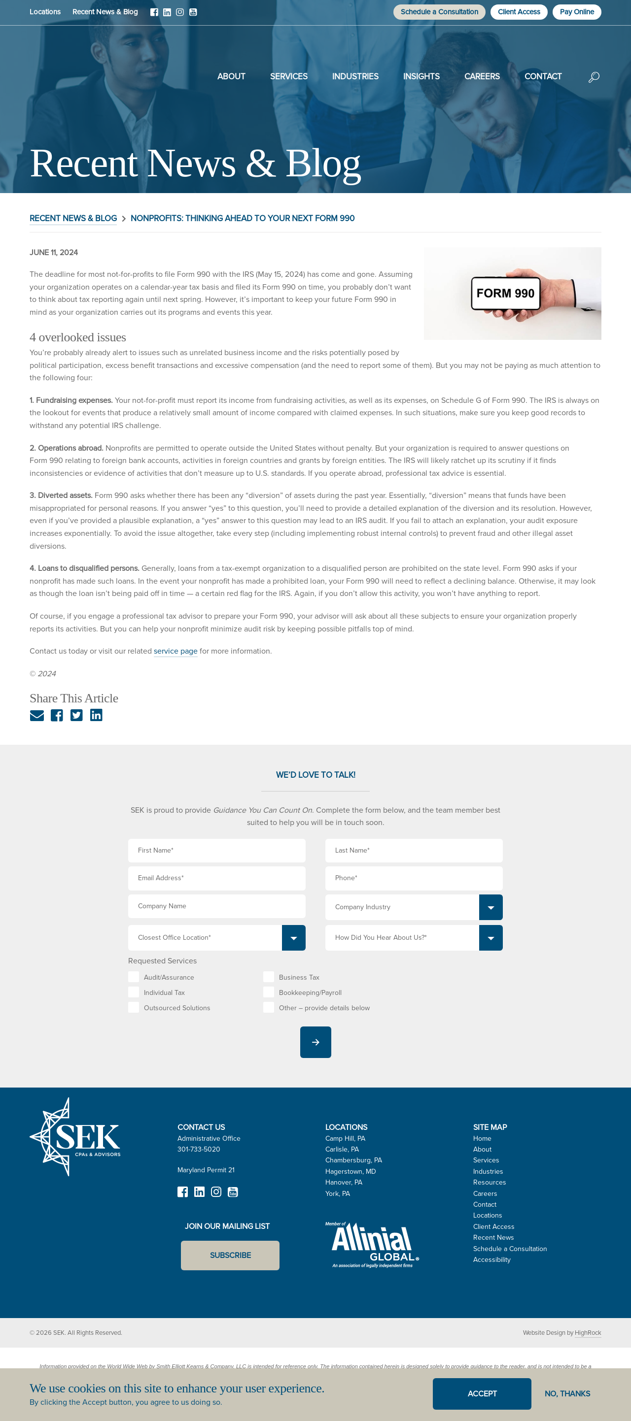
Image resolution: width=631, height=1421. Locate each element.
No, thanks (567, 1393)
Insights (421, 76)
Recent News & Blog (105, 11)
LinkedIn (167, 16)
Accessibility (492, 1260)
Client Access (519, 11)
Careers (482, 76)
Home (482, 1138)
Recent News (493, 1237)
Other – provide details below (324, 1008)
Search (594, 84)
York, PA (337, 1194)
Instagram (179, 16)
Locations (45, 11)
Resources (489, 1182)
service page (176, 651)
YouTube (192, 16)
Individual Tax (164, 993)
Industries (355, 76)
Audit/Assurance (169, 977)
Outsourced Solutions (177, 1008)
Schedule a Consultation (439, 11)
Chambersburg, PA (353, 1160)
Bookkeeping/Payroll (310, 993)
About (231, 76)
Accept (482, 1393)
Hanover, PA (343, 1182)
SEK (79, 75)
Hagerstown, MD (350, 1171)
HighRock (588, 1332)
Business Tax (299, 977)
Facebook (154, 16)
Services (289, 76)
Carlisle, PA (342, 1149)
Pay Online (577, 11)
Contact (543, 76)
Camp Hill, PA (345, 1138)
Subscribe (230, 1255)
